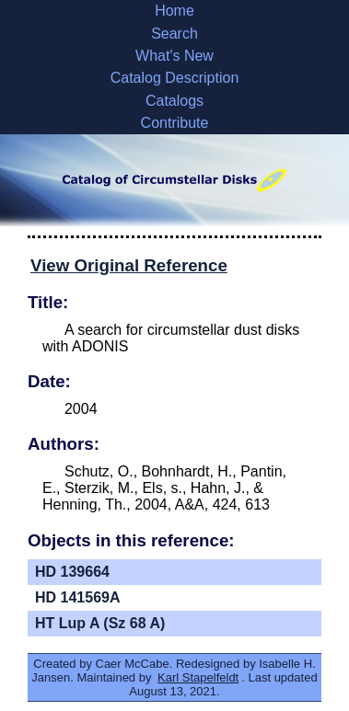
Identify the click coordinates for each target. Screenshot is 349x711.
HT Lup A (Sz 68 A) (100, 623)
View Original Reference (128, 265)
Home (174, 10)
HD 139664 (72, 571)
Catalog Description (175, 78)
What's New (174, 55)
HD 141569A (78, 597)
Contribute (175, 123)
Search (174, 33)
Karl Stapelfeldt (197, 677)
